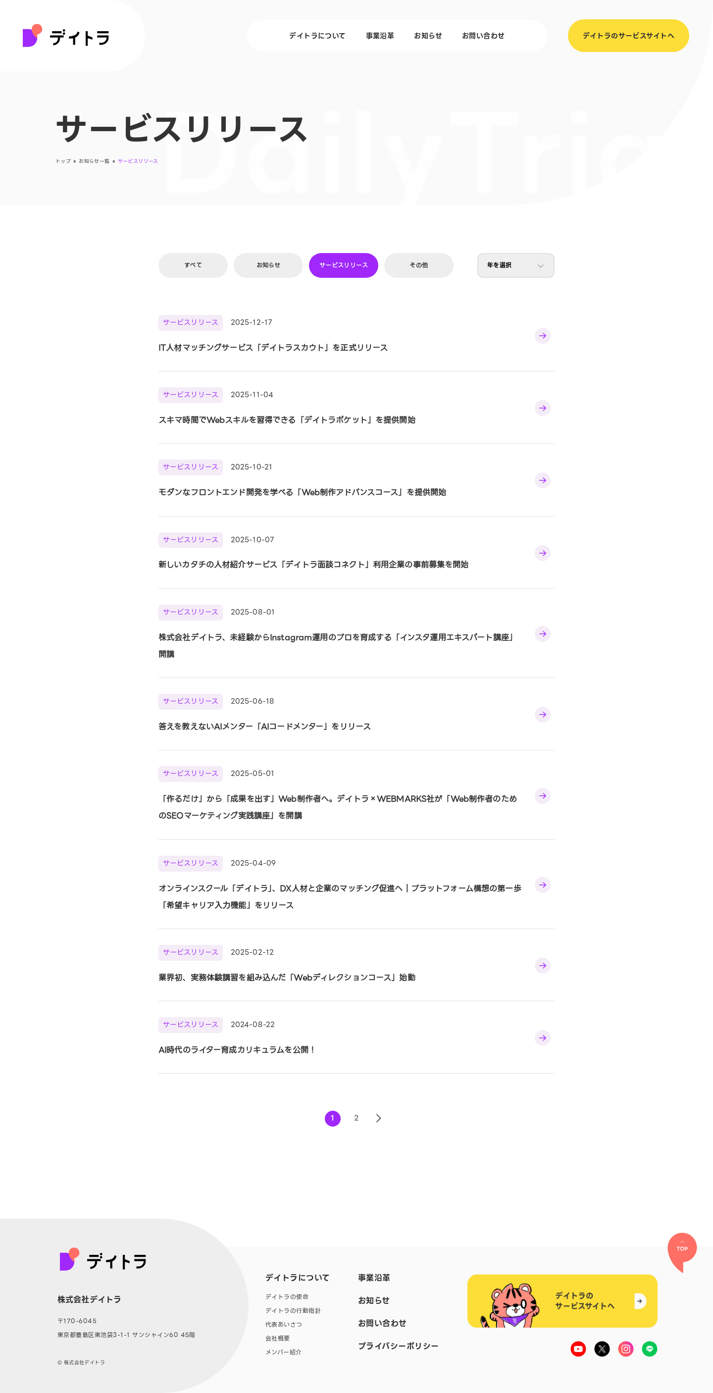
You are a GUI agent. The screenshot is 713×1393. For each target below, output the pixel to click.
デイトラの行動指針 (293, 1311)
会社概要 (277, 1338)
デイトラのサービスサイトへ (628, 35)
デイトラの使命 (286, 1297)
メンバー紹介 (283, 1352)
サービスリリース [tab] (343, 265)
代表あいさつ (284, 1325)
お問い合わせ (483, 35)
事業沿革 (380, 35)
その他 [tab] (418, 265)
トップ (63, 161)
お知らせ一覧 (94, 161)
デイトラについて (317, 35)
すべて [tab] (193, 265)
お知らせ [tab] (268, 265)
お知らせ (428, 35)
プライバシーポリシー (398, 1346)
